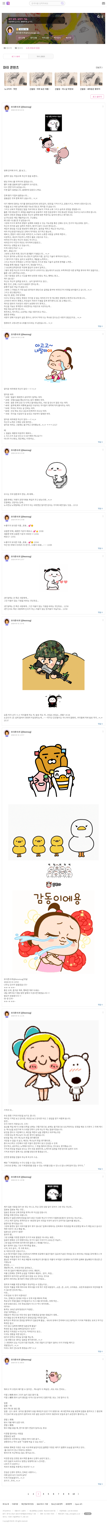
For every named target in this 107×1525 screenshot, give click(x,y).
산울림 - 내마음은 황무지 (90, 89)
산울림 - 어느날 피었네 (64, 89)
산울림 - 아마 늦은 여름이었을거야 (41, 89)
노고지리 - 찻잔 (10, 89)
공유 (68, 37)
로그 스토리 (16, 56)
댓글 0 (100, 326)
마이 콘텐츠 (41, 56)
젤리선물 (33, 37)
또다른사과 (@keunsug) (21, 106)
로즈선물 (21, 37)
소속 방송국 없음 (33, 48)
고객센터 (88, 1514)
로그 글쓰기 (97, 96)
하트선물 (45, 37)
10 (74, 1494)
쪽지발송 (57, 37)
